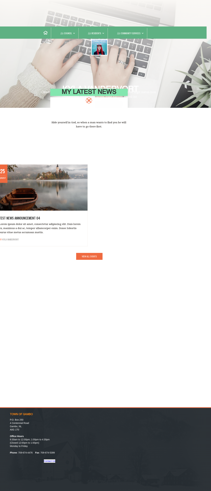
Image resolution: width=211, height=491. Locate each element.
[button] (65, 33)
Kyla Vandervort (10, 239)
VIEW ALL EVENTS (89, 256)
